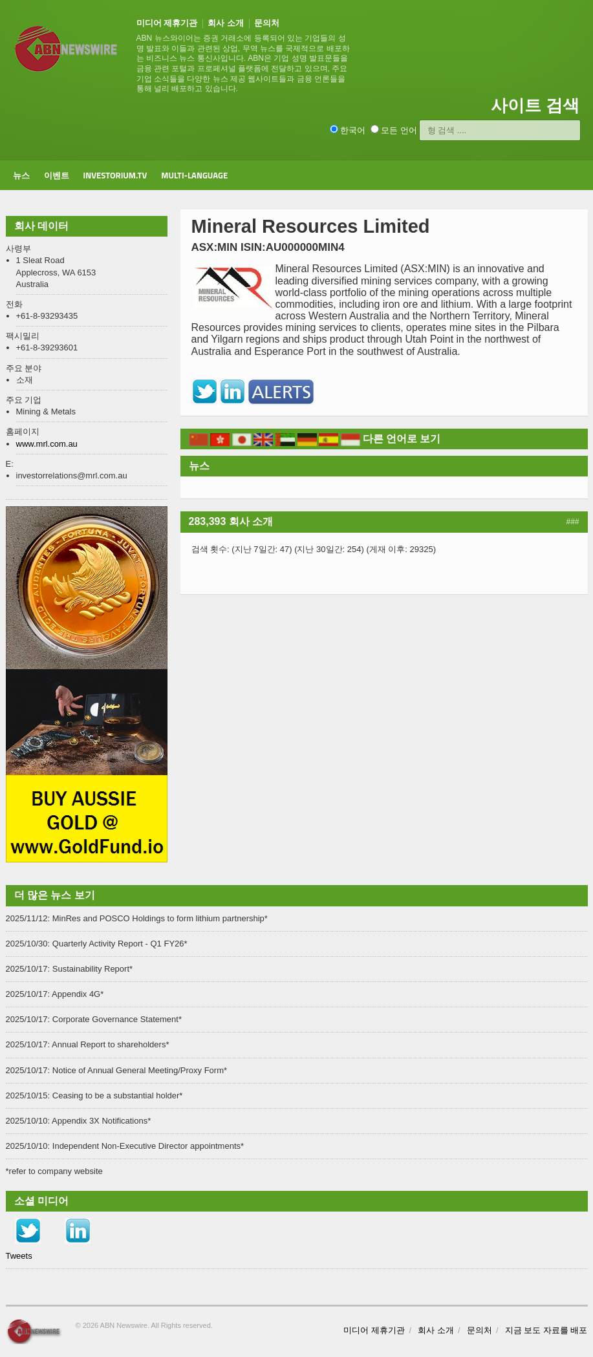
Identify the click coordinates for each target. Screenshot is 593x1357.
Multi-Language (194, 175)
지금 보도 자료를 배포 (546, 1330)
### (572, 521)
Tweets (19, 1256)
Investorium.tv (115, 175)
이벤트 (56, 175)
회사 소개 (226, 23)
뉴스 (21, 175)
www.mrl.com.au (47, 444)
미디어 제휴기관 (167, 23)
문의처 (266, 23)
